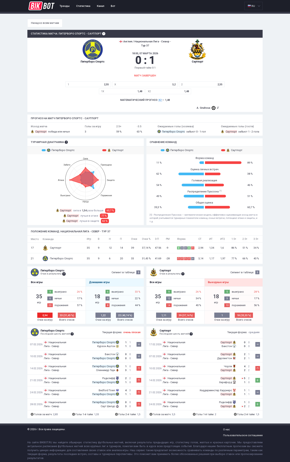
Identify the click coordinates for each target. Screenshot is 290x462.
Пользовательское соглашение (243, 435)
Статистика (83, 5)
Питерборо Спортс (58, 150)
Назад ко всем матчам (45, 22)
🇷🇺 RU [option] (251, 5)
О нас (226, 429)
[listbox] (253, 6)
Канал (100, 5)
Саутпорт (113, 150)
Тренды (65, 5)
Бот (113, 5)
